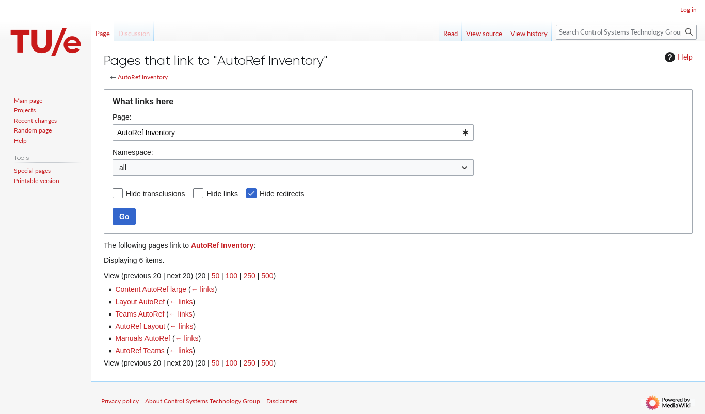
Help (677, 57)
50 (216, 276)
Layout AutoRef (140, 301)
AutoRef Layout (140, 326)
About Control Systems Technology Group (202, 401)
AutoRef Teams (139, 350)
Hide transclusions (155, 194)
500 (267, 276)
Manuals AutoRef (142, 338)
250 (249, 276)
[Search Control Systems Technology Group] (626, 32)
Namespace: (133, 152)
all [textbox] (122, 167)
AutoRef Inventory (143, 77)
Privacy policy (120, 401)
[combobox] (293, 132)
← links (203, 289)
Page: (122, 117)
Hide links (222, 194)
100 (231, 276)
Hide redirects (282, 194)
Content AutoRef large (150, 289)
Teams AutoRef (139, 314)
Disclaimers (281, 401)
